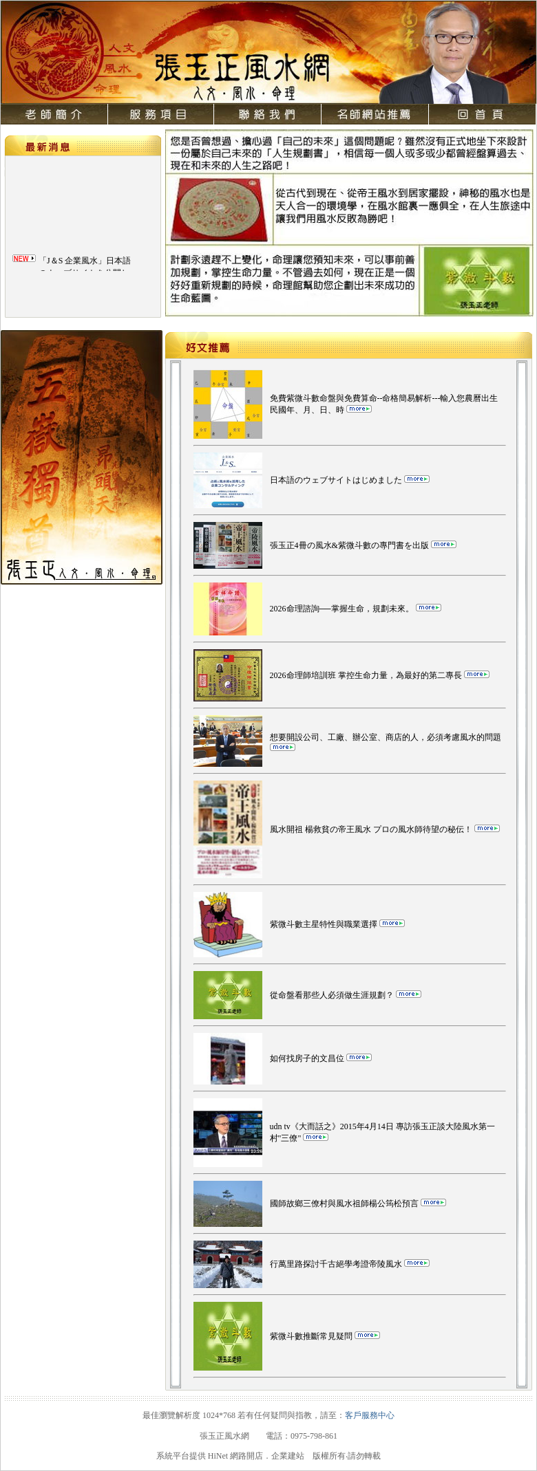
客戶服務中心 (369, 1415)
